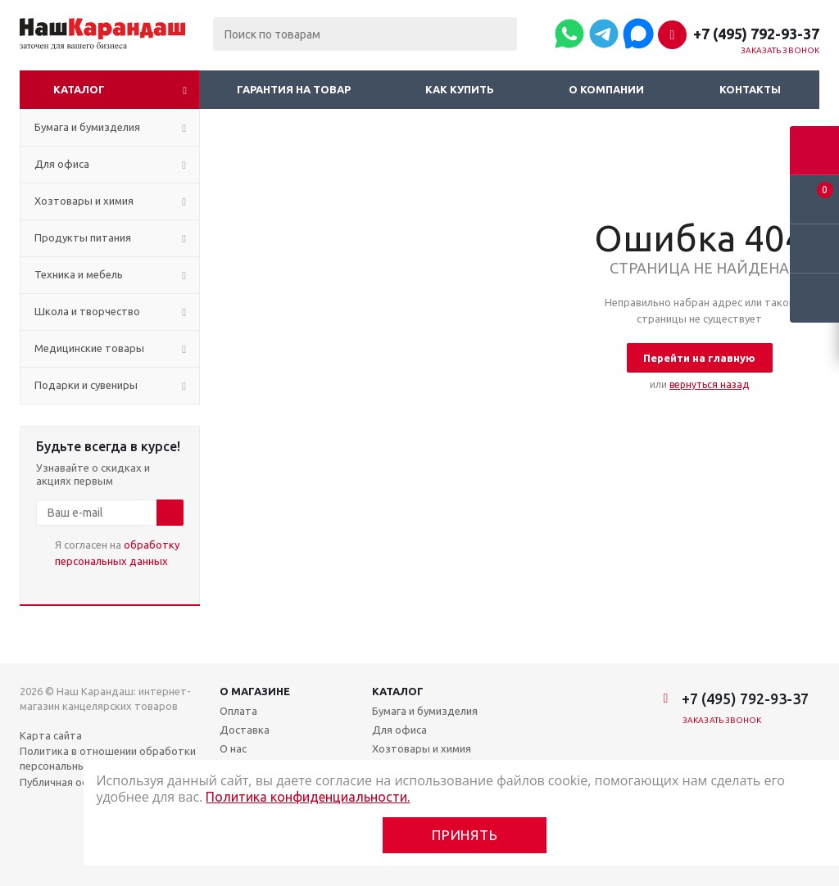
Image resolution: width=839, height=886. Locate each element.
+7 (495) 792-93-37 (756, 33)
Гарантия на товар (294, 89)
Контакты (750, 89)
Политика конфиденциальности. (308, 796)
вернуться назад (709, 384)
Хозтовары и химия (421, 748)
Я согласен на (117, 553)
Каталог (79, 89)
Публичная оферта (68, 782)
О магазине (255, 691)
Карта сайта (51, 735)
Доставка (245, 729)
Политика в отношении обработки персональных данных (108, 758)
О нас (233, 748)
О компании (606, 89)
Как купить (459, 89)
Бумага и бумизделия (425, 710)
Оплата (238, 710)
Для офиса (399, 729)
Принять (465, 835)
